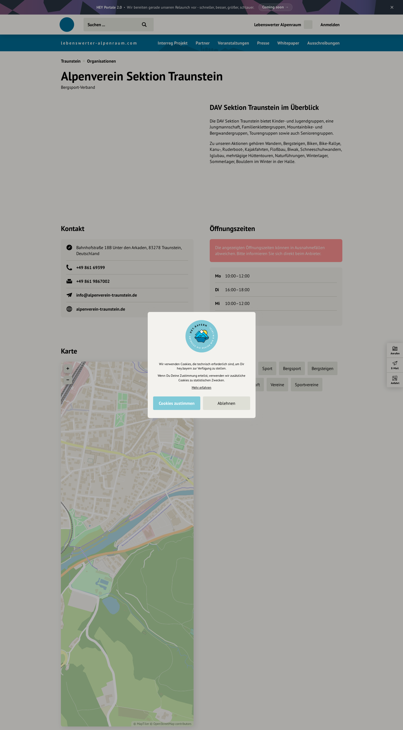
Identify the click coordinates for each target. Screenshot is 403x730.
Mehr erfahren (201, 387)
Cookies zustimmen (177, 403)
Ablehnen (226, 403)
